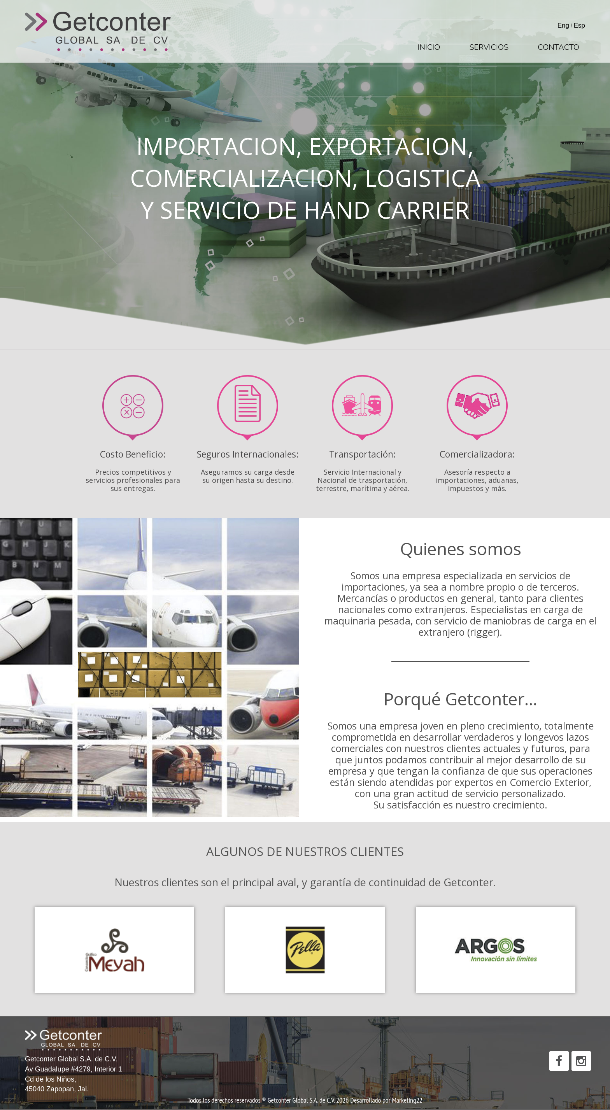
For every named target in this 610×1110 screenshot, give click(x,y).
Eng (563, 25)
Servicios (488, 47)
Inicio (428, 47)
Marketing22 (407, 1100)
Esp (579, 25)
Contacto (558, 47)
